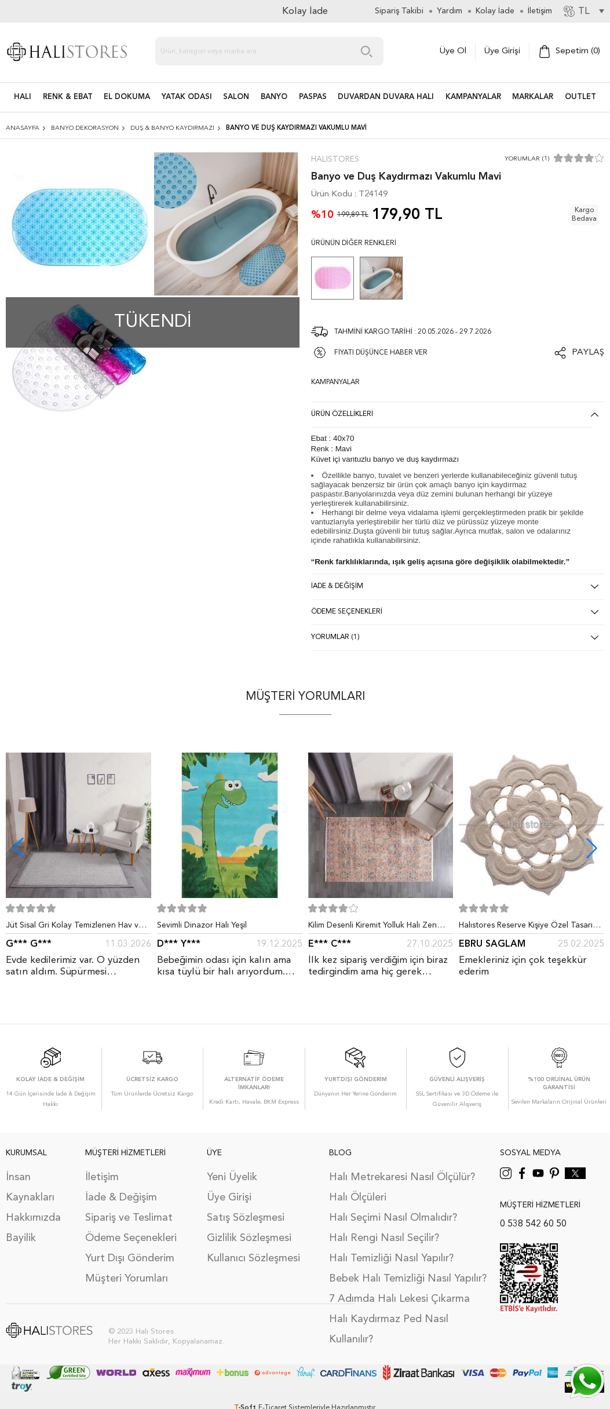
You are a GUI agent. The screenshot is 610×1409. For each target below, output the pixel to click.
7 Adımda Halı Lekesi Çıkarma (399, 1299)
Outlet (580, 97)
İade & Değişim (121, 1197)
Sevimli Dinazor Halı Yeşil (202, 925)
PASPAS (313, 97)
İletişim (102, 1177)
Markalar (532, 97)
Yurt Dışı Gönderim (129, 1258)
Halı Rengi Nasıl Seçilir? (384, 1238)
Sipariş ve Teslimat (129, 1218)
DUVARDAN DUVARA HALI (386, 97)
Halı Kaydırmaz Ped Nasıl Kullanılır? (388, 1329)
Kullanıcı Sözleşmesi (253, 1258)
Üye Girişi (502, 51)
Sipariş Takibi (399, 11)
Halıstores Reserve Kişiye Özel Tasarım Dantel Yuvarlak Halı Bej (529, 927)
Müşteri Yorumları (126, 1278)
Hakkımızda (33, 1218)
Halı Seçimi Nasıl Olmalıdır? (393, 1218)
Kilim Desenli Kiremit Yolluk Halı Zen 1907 (372, 927)
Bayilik (21, 1238)
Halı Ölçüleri (357, 1197)
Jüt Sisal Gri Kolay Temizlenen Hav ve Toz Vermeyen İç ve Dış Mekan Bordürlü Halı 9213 (74, 927)
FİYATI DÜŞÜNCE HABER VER (381, 352)
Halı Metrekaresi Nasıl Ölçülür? (402, 1177)
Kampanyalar (473, 97)
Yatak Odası (187, 97)
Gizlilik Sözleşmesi (249, 1238)
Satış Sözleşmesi (245, 1218)
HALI (22, 97)
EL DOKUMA (127, 97)
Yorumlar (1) (527, 159)
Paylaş (588, 352)
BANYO (274, 97)
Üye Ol (453, 51)
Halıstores (335, 159)
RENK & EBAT (68, 97)
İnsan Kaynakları (30, 1187)
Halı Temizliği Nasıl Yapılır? (391, 1258)
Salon (236, 97)
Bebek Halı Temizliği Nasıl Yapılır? (408, 1278)
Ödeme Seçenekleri (131, 1238)
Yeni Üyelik (232, 1177)
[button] (592, 848)
